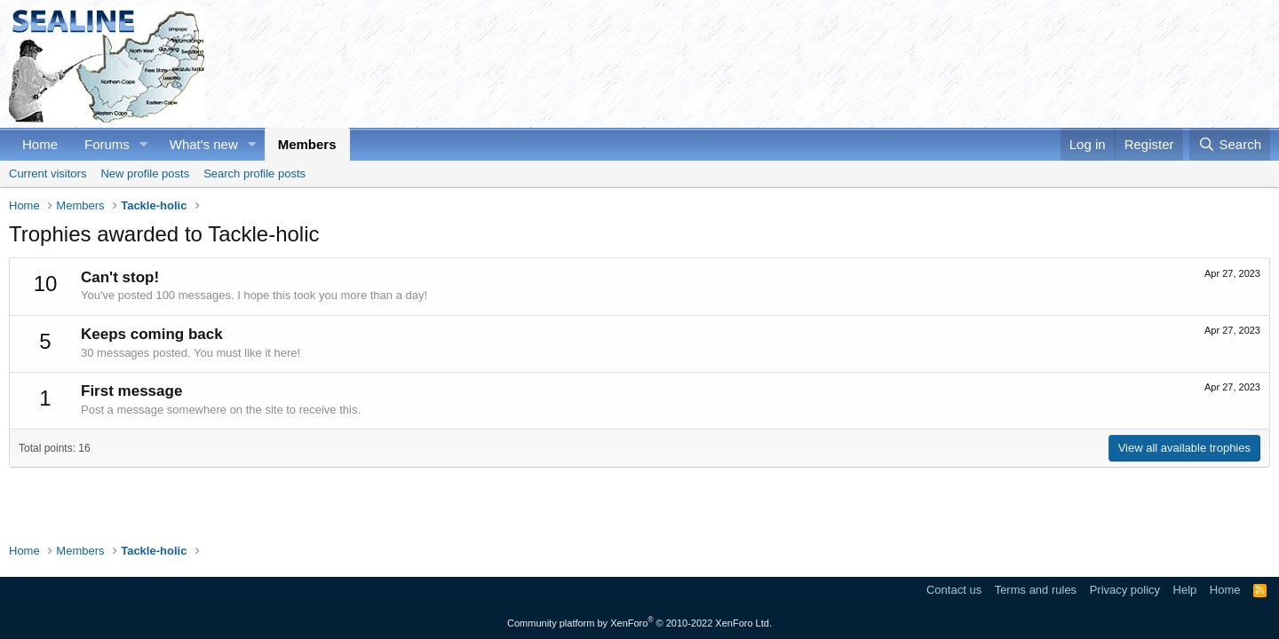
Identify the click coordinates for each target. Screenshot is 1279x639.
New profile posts (144, 173)
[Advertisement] (947, 64)
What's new (204, 144)
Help (1185, 589)
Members (307, 144)
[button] (143, 144)
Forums (107, 144)
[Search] (1229, 144)
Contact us (953, 589)
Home (40, 144)
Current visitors (47, 173)
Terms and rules (1035, 589)
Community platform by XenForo (639, 623)
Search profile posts (254, 173)
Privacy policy (1125, 589)
